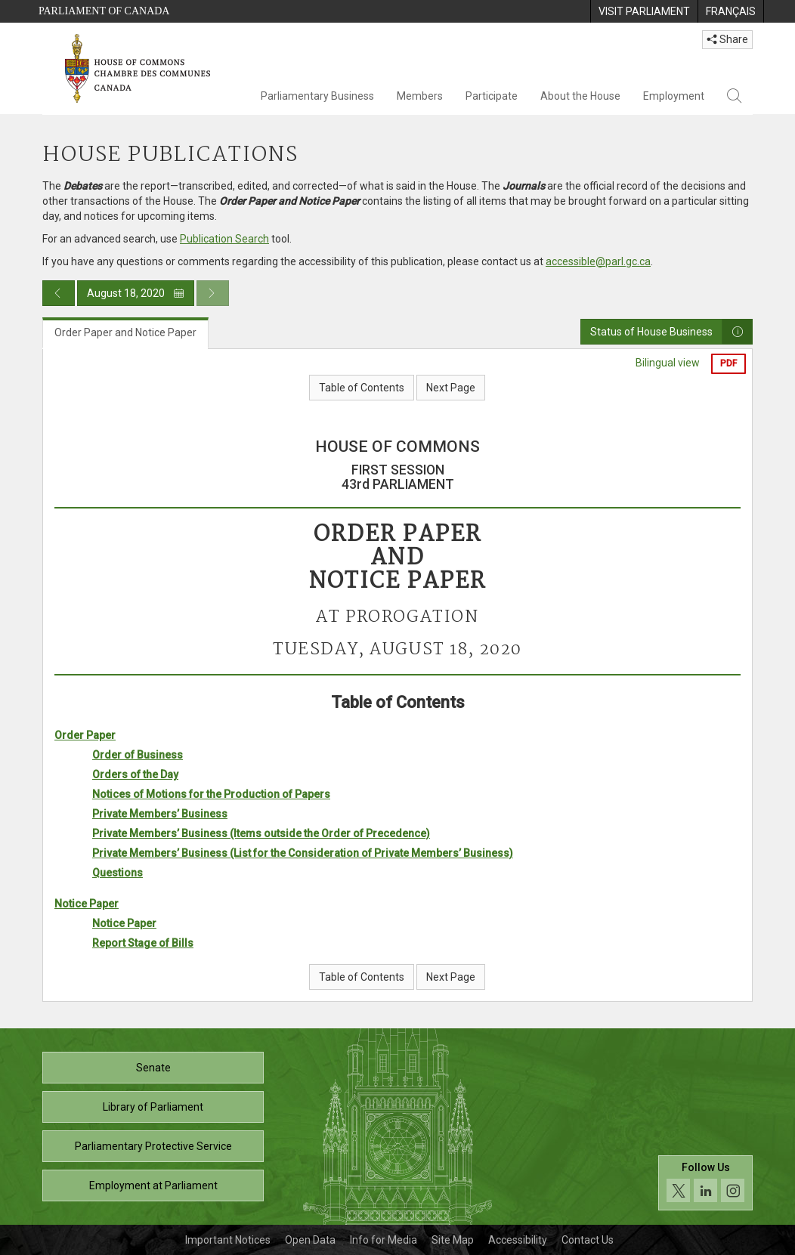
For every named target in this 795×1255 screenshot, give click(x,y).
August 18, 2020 (135, 293)
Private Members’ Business (159, 814)
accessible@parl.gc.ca (598, 261)
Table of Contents (361, 388)
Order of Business (137, 755)
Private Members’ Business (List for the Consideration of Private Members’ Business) (302, 853)
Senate (153, 1068)
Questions (117, 873)
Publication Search (224, 239)
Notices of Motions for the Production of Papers (211, 794)
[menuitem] (644, 11)
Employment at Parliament (153, 1185)
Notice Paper (86, 904)
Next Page (450, 388)
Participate (492, 96)
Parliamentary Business (317, 96)
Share (727, 39)
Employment (673, 96)
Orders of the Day (135, 774)
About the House (580, 96)
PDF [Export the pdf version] (728, 363)
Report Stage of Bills (142, 943)
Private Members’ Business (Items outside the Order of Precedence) (261, 833)
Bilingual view (668, 363)
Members (420, 96)
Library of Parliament (153, 1107)
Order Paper (85, 735)
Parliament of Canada (104, 11)
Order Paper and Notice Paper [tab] (125, 332)
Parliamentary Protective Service (153, 1146)
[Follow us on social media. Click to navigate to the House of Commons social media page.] (705, 1183)
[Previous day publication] (58, 293)
